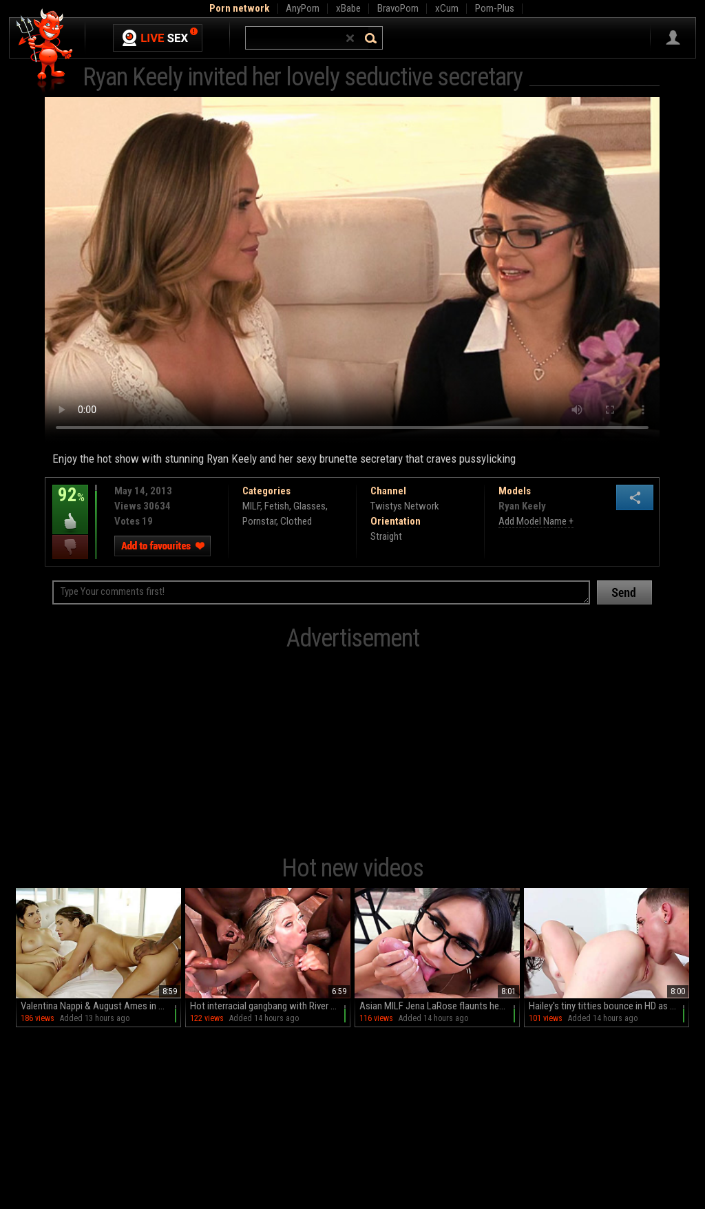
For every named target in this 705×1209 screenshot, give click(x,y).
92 (70, 505)
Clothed (296, 521)
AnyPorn (302, 8)
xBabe (348, 8)
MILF (251, 506)
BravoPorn (398, 8)
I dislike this (70, 547)
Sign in (673, 38)
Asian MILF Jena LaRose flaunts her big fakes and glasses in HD (439, 1006)
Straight (386, 536)
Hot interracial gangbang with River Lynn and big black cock (270, 1006)
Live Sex (157, 38)
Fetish (276, 506)
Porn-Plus (494, 8)
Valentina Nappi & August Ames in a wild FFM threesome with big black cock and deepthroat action (101, 1006)
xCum (447, 8)
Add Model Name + (536, 521)
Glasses (309, 506)
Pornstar (259, 521)
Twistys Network (404, 506)
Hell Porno (45, 51)
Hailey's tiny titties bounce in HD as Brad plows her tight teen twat (609, 1006)
